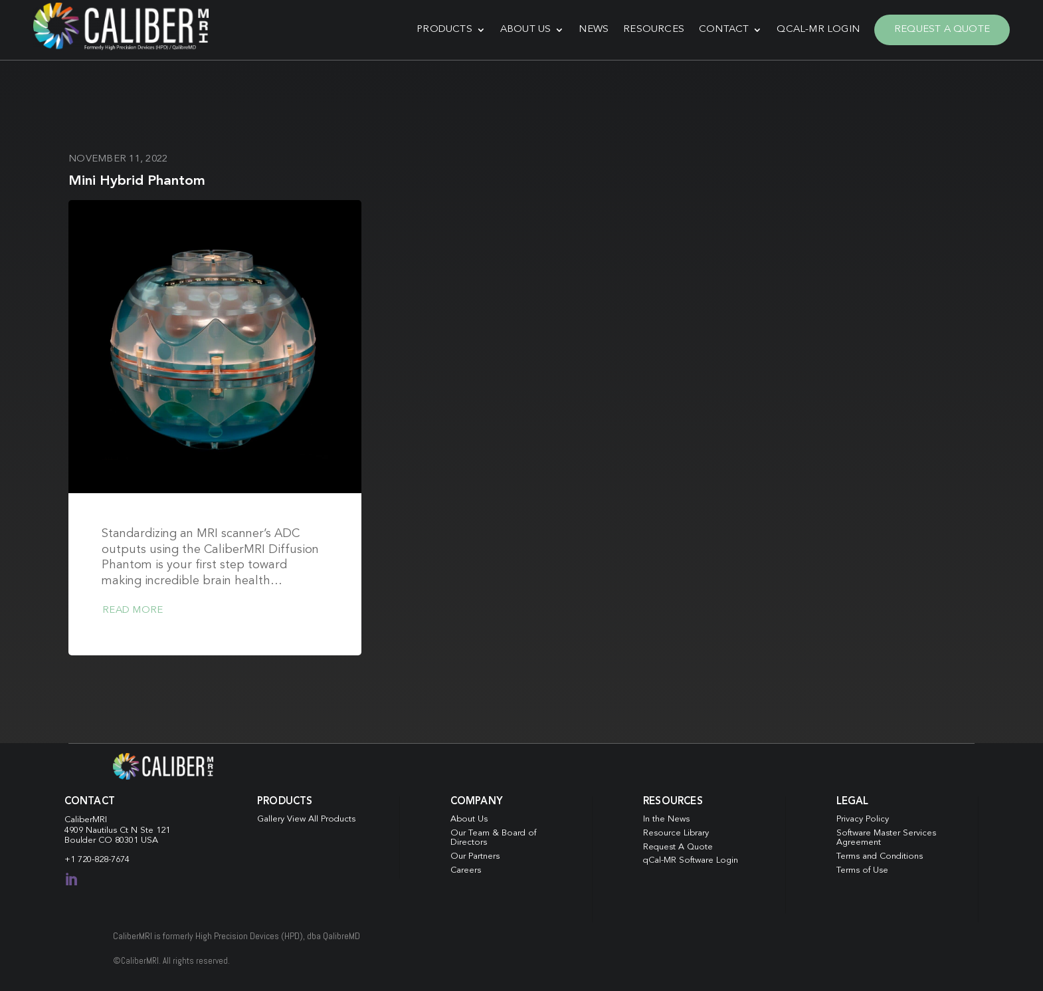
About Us (525, 30)
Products (444, 30)
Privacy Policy (862, 819)
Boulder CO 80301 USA (111, 840)
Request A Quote (942, 30)
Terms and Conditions (879, 856)
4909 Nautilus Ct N (102, 830)
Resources (653, 30)
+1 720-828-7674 (97, 859)
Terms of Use (862, 870)
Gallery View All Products (306, 819)
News (594, 30)
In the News (666, 819)
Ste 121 (155, 830)
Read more (132, 610)
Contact (724, 30)
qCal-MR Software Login (690, 860)
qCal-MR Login (818, 30)
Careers (465, 870)
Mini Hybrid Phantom (136, 181)
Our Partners (475, 856)
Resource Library (676, 833)
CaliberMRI (85, 820)
